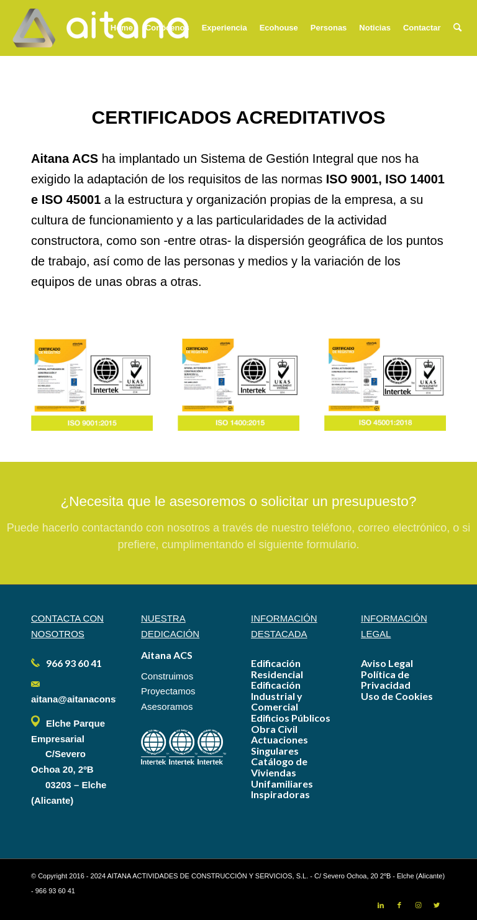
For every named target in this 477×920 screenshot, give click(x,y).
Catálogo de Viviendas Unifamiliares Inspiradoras (282, 777)
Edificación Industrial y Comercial (276, 695)
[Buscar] (457, 28)
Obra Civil (274, 729)
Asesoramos (167, 706)
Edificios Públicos (290, 718)
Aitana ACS (167, 655)
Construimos (167, 676)
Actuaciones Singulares (279, 745)
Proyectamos (168, 691)
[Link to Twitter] (436, 905)
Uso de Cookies (397, 696)
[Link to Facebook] (399, 905)
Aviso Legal (387, 663)
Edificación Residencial (277, 668)
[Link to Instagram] (418, 905)
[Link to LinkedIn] (380, 905)
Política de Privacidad (386, 679)
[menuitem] (121, 28)
